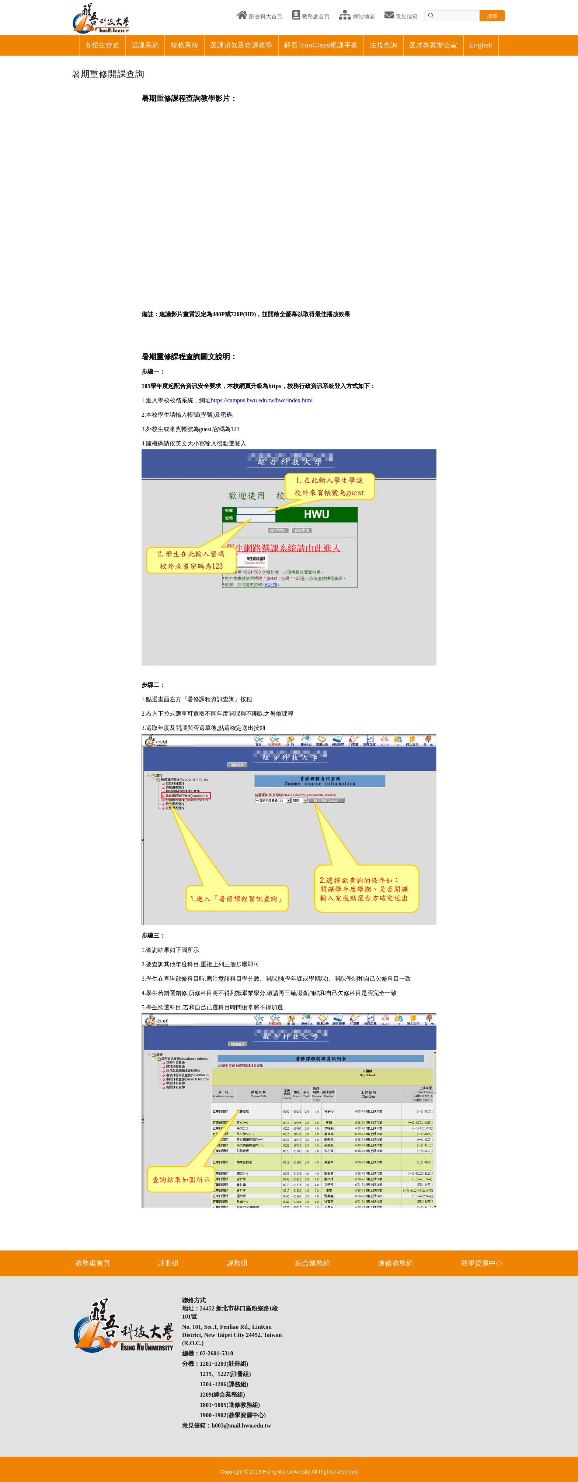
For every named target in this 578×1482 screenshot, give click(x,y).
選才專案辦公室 (433, 45)
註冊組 (168, 1263)
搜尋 (492, 16)
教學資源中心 (482, 1263)
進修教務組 (395, 1263)
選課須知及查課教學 (241, 45)
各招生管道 (102, 45)
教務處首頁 (92, 1263)
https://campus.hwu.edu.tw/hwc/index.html (262, 400)
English (481, 45)
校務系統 (184, 45)
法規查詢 (383, 45)
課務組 (237, 1263)
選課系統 (145, 45)
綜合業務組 (312, 1263)
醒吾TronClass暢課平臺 (321, 45)
